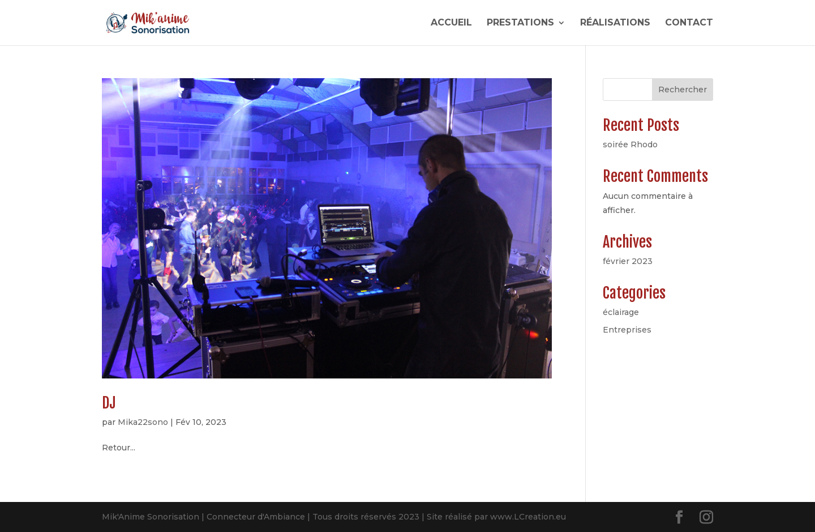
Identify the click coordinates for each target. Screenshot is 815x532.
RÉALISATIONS (615, 23)
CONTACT (689, 23)
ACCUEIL (451, 23)
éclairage (621, 312)
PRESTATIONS (520, 23)
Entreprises (627, 330)
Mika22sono (143, 422)
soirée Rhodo (630, 144)
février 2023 (628, 261)
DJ (108, 403)
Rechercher (682, 89)
